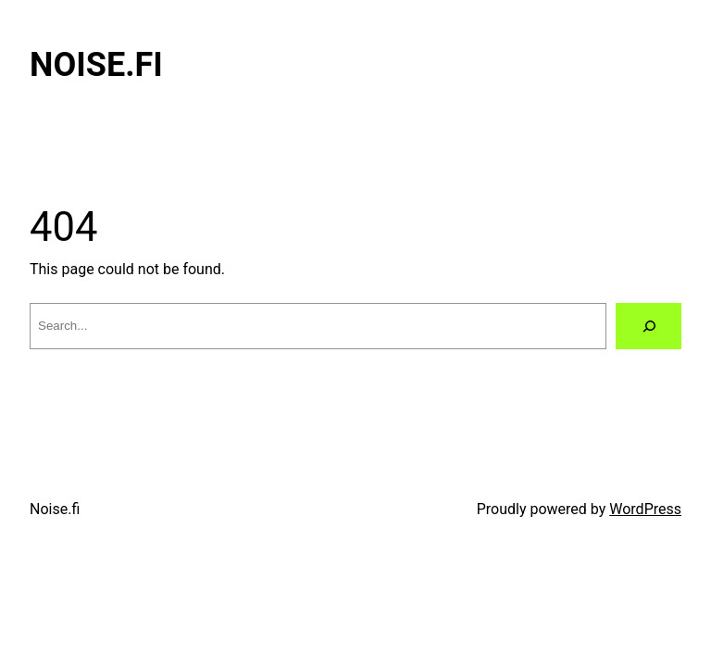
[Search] (648, 325)
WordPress (645, 509)
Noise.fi (96, 64)
